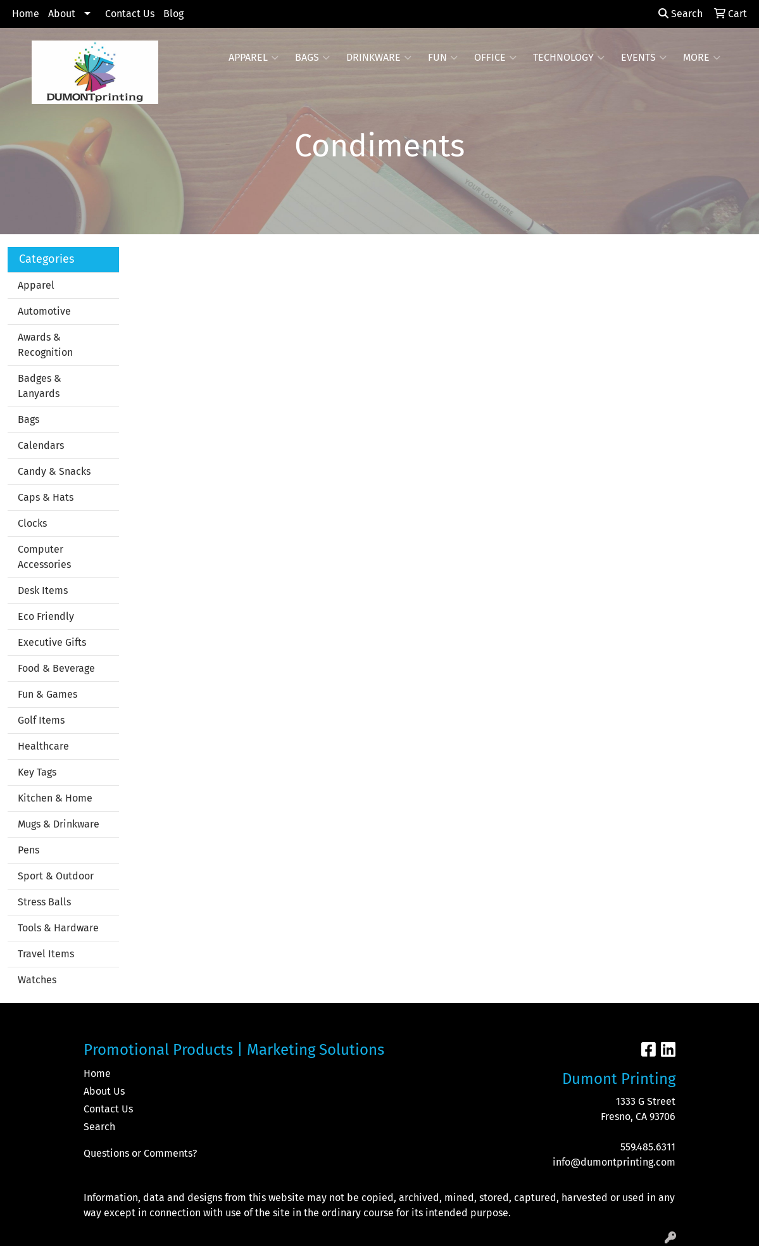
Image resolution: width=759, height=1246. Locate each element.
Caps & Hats (45, 497)
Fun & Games (47, 694)
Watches (37, 980)
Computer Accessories (44, 556)
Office (495, 57)
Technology (569, 57)
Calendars (41, 445)
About (61, 14)
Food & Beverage (56, 668)
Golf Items (41, 720)
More (701, 57)
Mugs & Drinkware (58, 824)
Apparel (254, 57)
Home (25, 14)
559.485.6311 (647, 1147)
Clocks (32, 523)
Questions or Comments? (140, 1153)
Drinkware (378, 57)
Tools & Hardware (58, 928)
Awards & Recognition (45, 344)
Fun (443, 57)
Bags (312, 57)
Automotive (44, 311)
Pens (28, 850)
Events (644, 57)
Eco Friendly (46, 616)
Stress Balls (44, 902)
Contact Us (129, 14)
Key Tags (37, 772)
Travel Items (46, 954)
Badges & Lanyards (39, 386)
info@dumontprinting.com (614, 1162)
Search (680, 14)
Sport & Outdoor (56, 876)
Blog (173, 14)
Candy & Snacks (54, 471)
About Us (104, 1091)
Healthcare (43, 746)
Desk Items (43, 590)
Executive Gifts (52, 642)
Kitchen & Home (55, 798)
